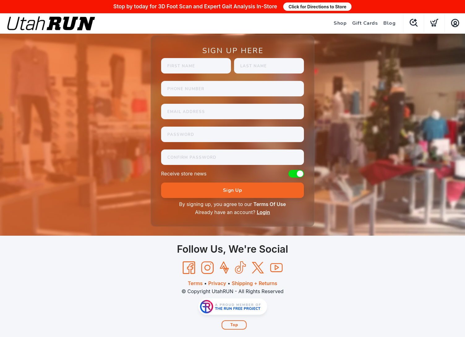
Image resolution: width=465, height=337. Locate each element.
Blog (389, 23)
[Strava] (224, 268)
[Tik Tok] (240, 268)
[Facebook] (189, 268)
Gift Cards (365, 23)
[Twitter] (258, 268)
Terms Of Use (270, 204)
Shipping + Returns (254, 283)
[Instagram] (207, 268)
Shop (340, 23)
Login (263, 212)
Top (234, 325)
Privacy (217, 283)
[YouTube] (276, 268)
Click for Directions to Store (317, 6)
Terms (195, 283)
